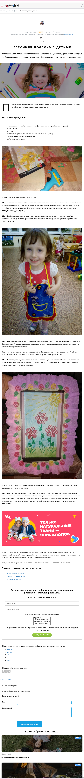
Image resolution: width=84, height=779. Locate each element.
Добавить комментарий (29, 724)
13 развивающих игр (14, 579)
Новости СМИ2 (5, 679)
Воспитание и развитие (42, 622)
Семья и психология (42, 624)
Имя (3, 702)
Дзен (8, 660)
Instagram (10, 655)
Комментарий (7, 708)
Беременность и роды (42, 620)
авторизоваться (68, 34)
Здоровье (42, 618)
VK (8, 657)
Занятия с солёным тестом (16, 576)
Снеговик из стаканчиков (15, 574)
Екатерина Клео (42, 27)
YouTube (9, 652)
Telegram (9, 650)
